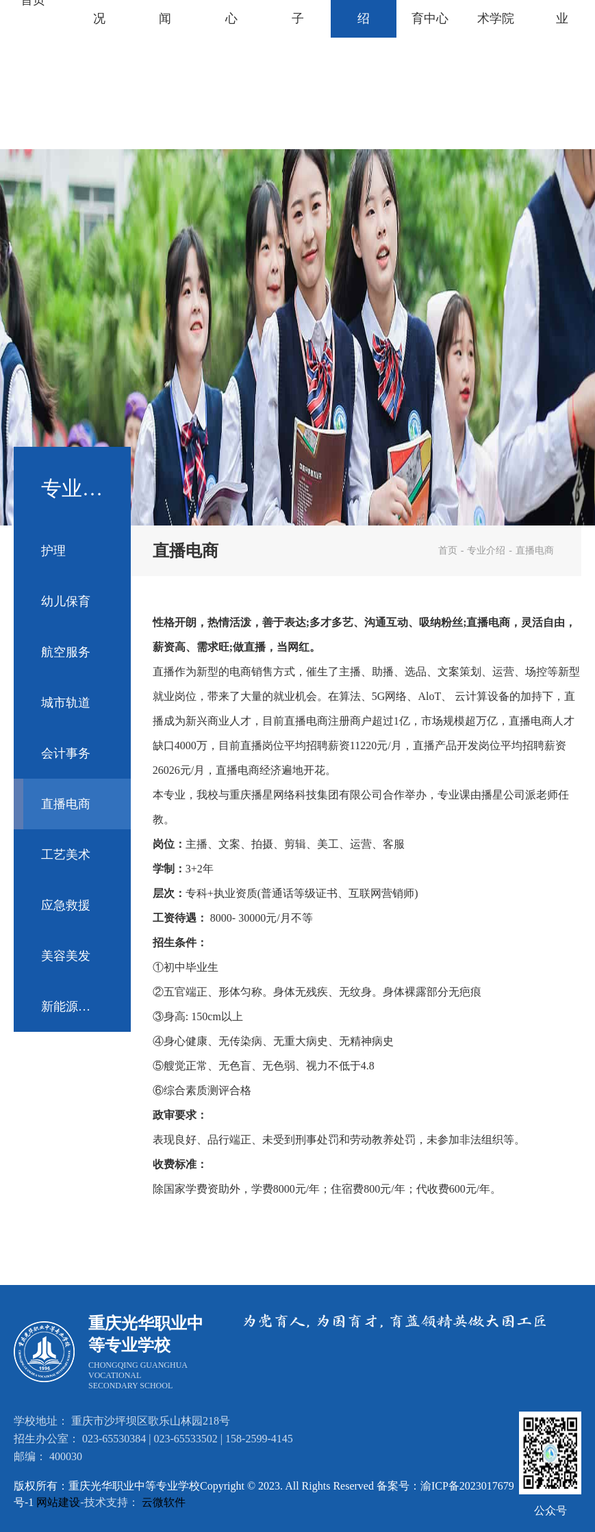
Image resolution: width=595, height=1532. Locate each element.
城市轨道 (65, 703)
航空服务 (65, 652)
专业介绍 (486, 550)
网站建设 (58, 1502)
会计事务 (65, 753)
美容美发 (65, 956)
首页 (447, 550)
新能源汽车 (72, 1006)
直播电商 (65, 804)
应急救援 (65, 905)
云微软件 (164, 1502)
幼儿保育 (65, 601)
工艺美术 (65, 854)
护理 (53, 551)
